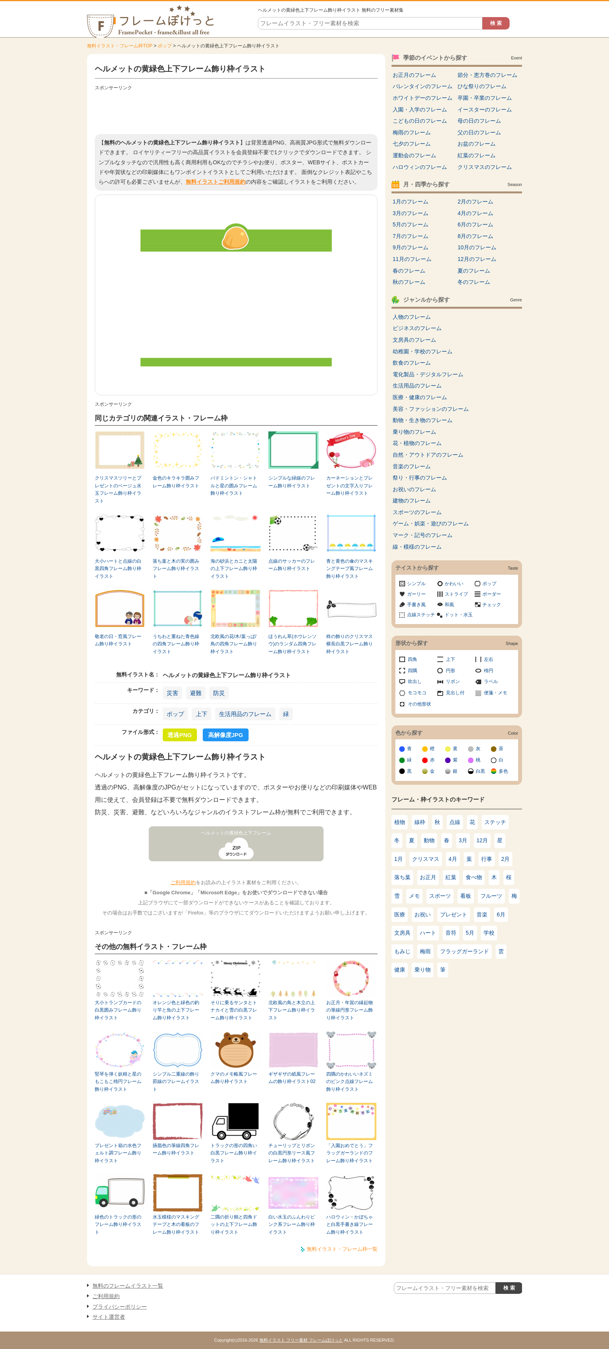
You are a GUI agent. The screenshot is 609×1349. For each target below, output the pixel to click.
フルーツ (491, 896)
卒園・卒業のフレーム (485, 98)
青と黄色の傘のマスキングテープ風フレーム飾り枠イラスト (349, 568)
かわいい (454, 583)
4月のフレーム (475, 213)
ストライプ (456, 594)
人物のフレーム (412, 317)
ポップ (165, 46)
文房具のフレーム (414, 340)
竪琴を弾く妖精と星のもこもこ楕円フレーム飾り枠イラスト (118, 1081)
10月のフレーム (477, 247)
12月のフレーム (477, 259)
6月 (501, 914)
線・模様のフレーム (417, 547)
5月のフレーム (410, 224)
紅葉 (450, 877)
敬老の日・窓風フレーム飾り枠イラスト (118, 640)
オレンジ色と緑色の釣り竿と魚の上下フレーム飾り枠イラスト (176, 1010)
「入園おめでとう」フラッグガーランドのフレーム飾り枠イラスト (349, 1153)
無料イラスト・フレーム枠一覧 (342, 1249)
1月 (398, 859)
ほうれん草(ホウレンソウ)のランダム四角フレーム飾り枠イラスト (292, 644)
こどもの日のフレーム (420, 121)
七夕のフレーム (412, 144)
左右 (488, 659)
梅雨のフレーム (412, 132)
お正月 (428, 877)
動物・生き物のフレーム (422, 420)
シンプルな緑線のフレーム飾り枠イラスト (291, 481)
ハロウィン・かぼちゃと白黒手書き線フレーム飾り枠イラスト (349, 1224)
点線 (454, 822)
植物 (399, 822)
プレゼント (453, 914)
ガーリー (416, 594)
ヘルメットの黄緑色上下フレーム (236, 833)
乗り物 (422, 970)
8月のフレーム (475, 236)
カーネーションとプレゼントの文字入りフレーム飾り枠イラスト (349, 485)
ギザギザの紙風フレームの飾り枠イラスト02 (291, 1077)
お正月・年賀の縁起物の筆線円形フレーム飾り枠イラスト (349, 1010)
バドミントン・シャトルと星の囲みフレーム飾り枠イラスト (234, 485)
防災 (219, 693)
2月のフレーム (475, 201)
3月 (463, 840)
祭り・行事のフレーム (420, 478)
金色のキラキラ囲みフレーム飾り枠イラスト (176, 481)
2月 (505, 859)
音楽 (482, 914)
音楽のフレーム (412, 466)
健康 (399, 970)
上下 (201, 714)
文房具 (402, 933)
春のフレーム (409, 271)
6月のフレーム (475, 224)
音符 (450, 933)
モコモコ (417, 692)
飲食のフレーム (412, 363)
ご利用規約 (183, 882)
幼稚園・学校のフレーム (422, 351)
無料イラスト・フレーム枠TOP (119, 46)
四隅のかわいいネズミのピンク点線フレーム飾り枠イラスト (349, 1081)
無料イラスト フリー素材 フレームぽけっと (301, 1340)
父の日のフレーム (479, 132)
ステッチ (495, 822)
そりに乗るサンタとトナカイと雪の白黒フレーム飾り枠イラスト (234, 1010)
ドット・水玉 (459, 614)
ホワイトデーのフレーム (422, 98)
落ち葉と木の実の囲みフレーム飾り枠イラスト (176, 568)
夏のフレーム (474, 271)
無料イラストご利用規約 (215, 182)
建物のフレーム (412, 500)
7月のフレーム (410, 236)
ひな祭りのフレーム (482, 86)
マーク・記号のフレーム (422, 535)
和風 (449, 604)
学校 (489, 933)
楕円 (488, 670)
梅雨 (425, 951)
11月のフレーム (412, 259)
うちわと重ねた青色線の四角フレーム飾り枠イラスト (176, 644)
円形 (450, 670)
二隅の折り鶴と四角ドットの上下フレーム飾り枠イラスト (234, 1224)
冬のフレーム (474, 282)
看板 (465, 896)
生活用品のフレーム (245, 714)
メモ (414, 896)
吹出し (415, 681)
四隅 (412, 670)
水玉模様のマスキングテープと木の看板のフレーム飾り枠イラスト (176, 1224)
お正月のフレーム (414, 75)
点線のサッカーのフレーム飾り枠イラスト (291, 564)
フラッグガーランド (464, 951)
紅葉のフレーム (477, 155)
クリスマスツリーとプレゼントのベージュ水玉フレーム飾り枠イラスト (118, 489)
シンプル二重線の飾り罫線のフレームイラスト (176, 1081)
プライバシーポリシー (119, 1307)
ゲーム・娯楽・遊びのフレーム (431, 523)
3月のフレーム (410, 213)
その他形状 (419, 704)
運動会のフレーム (414, 155)
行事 (486, 859)
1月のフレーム (410, 201)
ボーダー (491, 594)
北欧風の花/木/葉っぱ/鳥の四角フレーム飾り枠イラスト (234, 644)
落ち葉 (402, 877)
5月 (470, 933)
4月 (453, 859)
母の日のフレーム (479, 121)
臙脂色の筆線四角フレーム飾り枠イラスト (176, 1149)
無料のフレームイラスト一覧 (127, 1286)
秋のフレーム (409, 282)
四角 (412, 659)
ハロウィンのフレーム (420, 167)
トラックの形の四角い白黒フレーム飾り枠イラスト (234, 1153)
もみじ (402, 951)
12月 (482, 840)
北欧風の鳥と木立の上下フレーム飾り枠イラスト (291, 1010)
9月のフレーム (410, 247)
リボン (453, 681)
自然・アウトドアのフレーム (428, 455)
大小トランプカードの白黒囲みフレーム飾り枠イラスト (118, 1010)
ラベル (491, 681)
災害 (172, 693)
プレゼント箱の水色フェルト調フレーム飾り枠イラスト (118, 1153)
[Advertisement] (236, 110)
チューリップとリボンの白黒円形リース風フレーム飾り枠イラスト (291, 1153)
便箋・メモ (495, 692)
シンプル (416, 583)
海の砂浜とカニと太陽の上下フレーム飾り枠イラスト (234, 568)
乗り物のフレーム (414, 432)
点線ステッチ (421, 614)
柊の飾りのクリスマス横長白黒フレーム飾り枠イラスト (349, 644)
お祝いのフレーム (414, 489)
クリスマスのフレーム (485, 167)
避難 (196, 693)
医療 (399, 914)
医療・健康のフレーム (420, 397)
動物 (429, 840)
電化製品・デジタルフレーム (428, 374)
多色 (503, 771)
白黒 (480, 771)
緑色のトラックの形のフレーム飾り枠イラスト (118, 1224)
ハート (428, 933)
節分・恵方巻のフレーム (487, 75)
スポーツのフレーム (417, 512)
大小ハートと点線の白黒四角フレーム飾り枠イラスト (118, 568)
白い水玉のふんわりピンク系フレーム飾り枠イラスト (291, 1224)
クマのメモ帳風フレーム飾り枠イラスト (234, 1077)
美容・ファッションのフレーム (431, 409)
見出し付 (455, 692)
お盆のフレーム (477, 144)
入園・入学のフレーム (420, 109)
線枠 (419, 822)
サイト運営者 (108, 1317)
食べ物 (474, 877)
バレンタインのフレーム (422, 86)
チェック (491, 604)
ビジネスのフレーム (417, 328)
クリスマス (425, 859)
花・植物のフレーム (417, 443)
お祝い (422, 914)
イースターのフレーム (485, 109)
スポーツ (440, 896)
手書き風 (416, 604)
